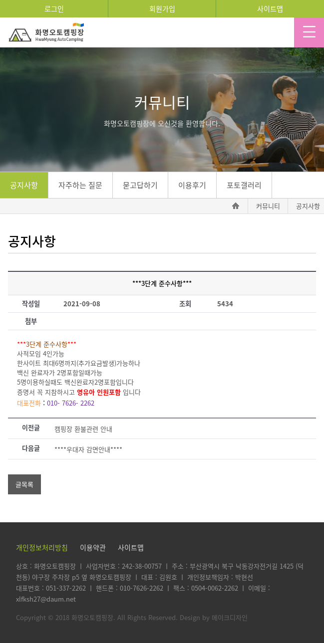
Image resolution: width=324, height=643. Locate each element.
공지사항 (24, 185)
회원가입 (162, 8)
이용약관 (93, 547)
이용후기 (192, 185)
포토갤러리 (244, 185)
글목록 (24, 484)
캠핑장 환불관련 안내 (83, 428)
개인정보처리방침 (42, 547)
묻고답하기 (140, 185)
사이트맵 (270, 8)
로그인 (54, 8)
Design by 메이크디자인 (214, 617)
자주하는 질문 (80, 185)
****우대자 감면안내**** (88, 449)
